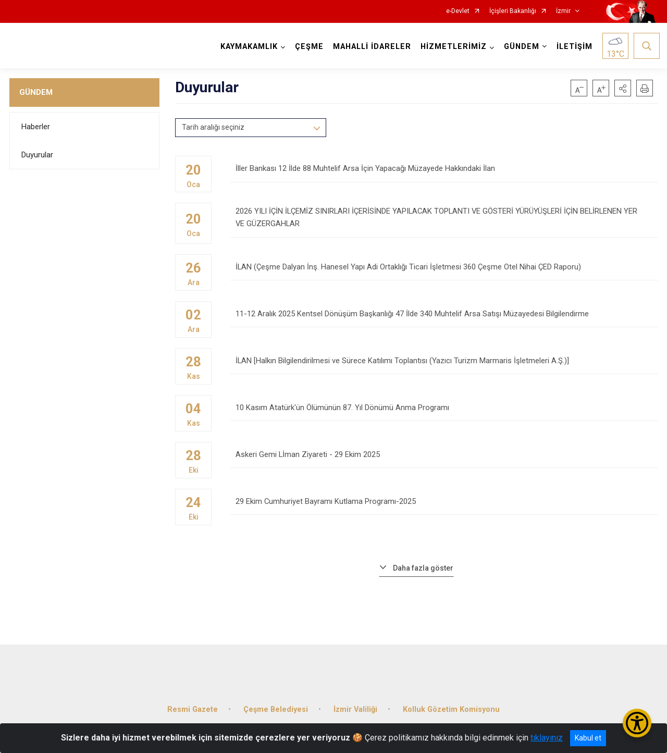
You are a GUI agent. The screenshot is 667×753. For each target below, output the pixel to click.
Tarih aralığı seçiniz (213, 127)
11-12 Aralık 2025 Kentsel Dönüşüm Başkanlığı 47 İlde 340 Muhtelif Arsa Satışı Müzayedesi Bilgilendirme (444, 314)
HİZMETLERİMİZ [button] (452, 46)
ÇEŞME (307, 46)
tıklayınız (546, 738)
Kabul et (588, 738)
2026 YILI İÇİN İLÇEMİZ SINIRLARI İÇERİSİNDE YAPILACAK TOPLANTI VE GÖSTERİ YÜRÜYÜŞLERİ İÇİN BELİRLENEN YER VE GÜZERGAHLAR (444, 220)
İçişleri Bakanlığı (512, 11)
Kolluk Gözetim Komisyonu (451, 698)
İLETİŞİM (573, 46)
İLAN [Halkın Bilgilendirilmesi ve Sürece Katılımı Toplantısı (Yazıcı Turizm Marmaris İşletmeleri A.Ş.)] (444, 361)
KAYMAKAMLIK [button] (247, 46)
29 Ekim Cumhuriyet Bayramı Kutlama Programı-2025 (444, 502)
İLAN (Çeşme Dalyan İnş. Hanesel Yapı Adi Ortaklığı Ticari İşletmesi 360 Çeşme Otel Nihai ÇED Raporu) (444, 267)
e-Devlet (458, 11)
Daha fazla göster (423, 563)
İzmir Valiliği (355, 698)
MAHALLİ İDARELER (370, 46)
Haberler (35, 126)
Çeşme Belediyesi (275, 698)
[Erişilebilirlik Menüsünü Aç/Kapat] (637, 723)
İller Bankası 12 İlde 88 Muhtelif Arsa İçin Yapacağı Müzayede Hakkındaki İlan (444, 173)
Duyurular (37, 154)
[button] (622, 88)
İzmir (563, 11)
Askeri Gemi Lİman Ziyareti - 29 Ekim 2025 (444, 455)
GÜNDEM (36, 92)
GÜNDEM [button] (520, 46)
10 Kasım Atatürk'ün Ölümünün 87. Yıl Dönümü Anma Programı (444, 408)
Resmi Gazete (192, 698)
